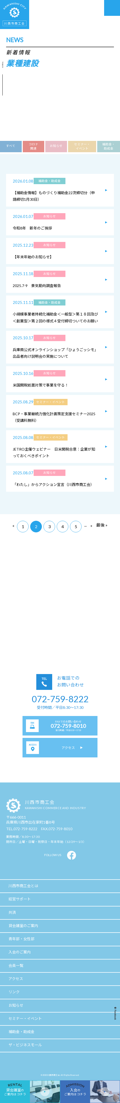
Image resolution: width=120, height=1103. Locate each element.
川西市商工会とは (23, 886)
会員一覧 (15, 965)
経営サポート (19, 899)
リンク (14, 992)
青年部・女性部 (21, 939)
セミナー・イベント (82, 146)
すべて (10, 145)
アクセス (15, 978)
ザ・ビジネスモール (25, 1045)
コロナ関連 (33, 146)
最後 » (102, 524)
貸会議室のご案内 (23, 925)
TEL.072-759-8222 (21, 829)
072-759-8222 (60, 699)
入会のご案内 (19, 952)
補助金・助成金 (108, 146)
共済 (12, 912)
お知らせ (56, 145)
